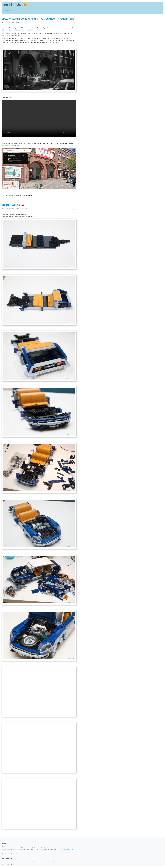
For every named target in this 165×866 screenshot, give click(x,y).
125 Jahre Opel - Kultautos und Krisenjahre (17, 30)
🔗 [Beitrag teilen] (74, 22)
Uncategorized (53, 858)
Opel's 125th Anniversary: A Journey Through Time (38, 19)
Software (45, 858)
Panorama (38, 858)
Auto (17, 22)
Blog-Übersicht (6, 851)
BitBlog (72, 846)
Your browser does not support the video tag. (39, 118)
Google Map (15, 145)
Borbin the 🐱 (15, 5)
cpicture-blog (20, 846)
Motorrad (24, 858)
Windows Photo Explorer (8, 846)
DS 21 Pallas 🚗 (13, 204)
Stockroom (53, 846)
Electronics (9, 858)
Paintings (31, 858)
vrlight (59, 846)
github (8, 848)
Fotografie (17, 858)
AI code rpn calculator (40, 846)
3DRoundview (65, 846)
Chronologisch (15, 851)
